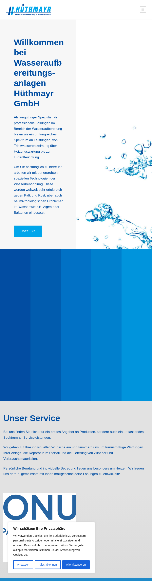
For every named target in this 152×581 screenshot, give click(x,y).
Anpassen (23, 564)
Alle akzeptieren (76, 564)
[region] (51, 547)
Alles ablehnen (48, 564)
